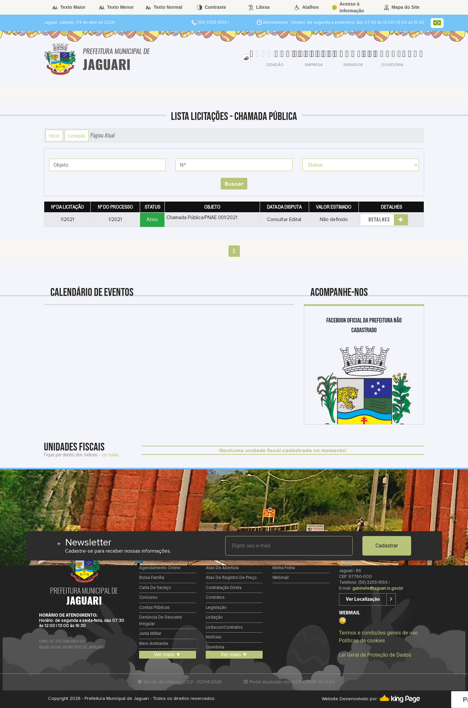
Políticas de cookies (362, 640)
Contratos (215, 598)
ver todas (110, 454)
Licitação (76, 135)
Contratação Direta (223, 588)
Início (54, 135)
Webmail (280, 578)
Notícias (213, 637)
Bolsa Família (151, 578)
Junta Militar (150, 634)
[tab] (246, 58)
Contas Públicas (154, 608)
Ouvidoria (215, 647)
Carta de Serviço (155, 588)
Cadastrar (386, 546)
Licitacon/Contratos (224, 627)
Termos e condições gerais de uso (378, 633)
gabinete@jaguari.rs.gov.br (377, 588)
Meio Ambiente (153, 644)
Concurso (148, 598)
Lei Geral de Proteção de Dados (375, 655)
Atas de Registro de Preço (231, 578)
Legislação (216, 608)
